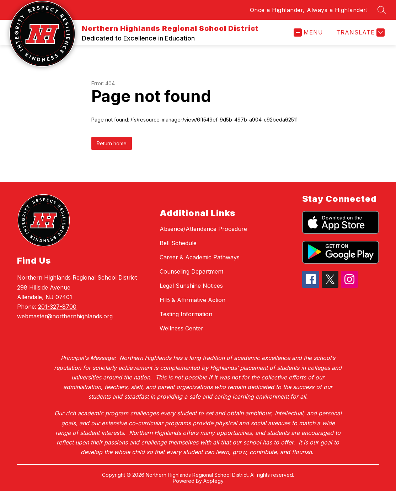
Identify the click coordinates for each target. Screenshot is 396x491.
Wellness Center (181, 328)
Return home (112, 143)
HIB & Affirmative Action (192, 299)
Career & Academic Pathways (200, 257)
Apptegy (213, 481)
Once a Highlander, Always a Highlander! (309, 10)
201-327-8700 (57, 306)
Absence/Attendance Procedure (203, 228)
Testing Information (186, 314)
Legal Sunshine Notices (191, 285)
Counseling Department (191, 271)
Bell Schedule (178, 243)
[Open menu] (308, 32)
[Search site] (382, 10)
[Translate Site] (360, 32)
